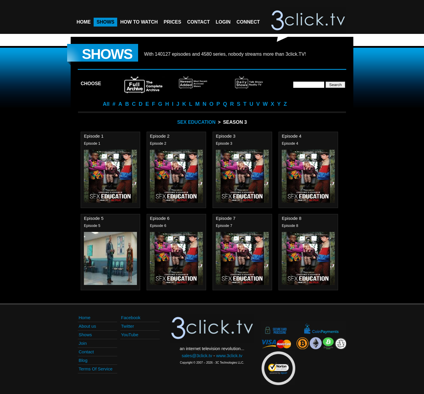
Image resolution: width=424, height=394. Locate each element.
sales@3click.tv (197, 355)
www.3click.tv (229, 355)
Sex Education (196, 122)
